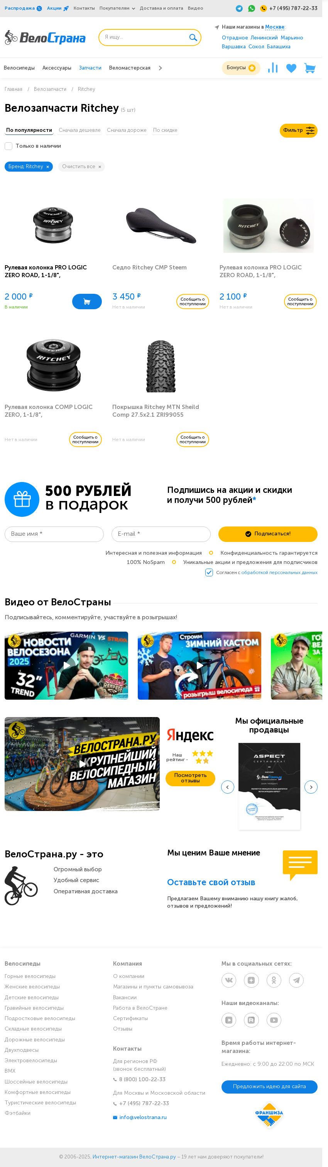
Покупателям (115, 8)
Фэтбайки (17, 1115)
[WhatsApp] (251, 8)
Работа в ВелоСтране (140, 1010)
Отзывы (122, 1031)
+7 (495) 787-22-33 (141, 1106)
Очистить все (81, 167)
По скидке (183, 131)
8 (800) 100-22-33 (139, 1081)
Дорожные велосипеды (35, 1041)
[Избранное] (291, 68)
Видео (195, 8)
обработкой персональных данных (280, 574)
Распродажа (23, 8)
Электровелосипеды (31, 1063)
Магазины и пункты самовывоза (153, 989)
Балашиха (279, 46)
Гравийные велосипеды (34, 1010)
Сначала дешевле (87, 131)
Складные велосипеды (33, 1031)
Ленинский (264, 38)
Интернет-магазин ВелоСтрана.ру (134, 1157)
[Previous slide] (227, 788)
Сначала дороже (140, 131)
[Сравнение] (273, 68)
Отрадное (235, 38)
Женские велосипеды (32, 989)
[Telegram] (239, 8)
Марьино (292, 38)
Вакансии (125, 999)
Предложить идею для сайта (269, 1087)
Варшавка (234, 46)
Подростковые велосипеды (40, 1021)
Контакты (84, 8)
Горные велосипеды (30, 978)
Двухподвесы (22, 1052)
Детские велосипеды (32, 999)
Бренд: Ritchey (28, 167)
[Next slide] (311, 788)
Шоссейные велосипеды (36, 1084)
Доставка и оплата (161, 8)
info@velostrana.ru (140, 1119)
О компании (128, 978)
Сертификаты (130, 1021)
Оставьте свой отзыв (211, 884)
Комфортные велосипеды (38, 1094)
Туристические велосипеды (40, 1105)
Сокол (256, 46)
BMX (10, 1073)
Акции (58, 8)
